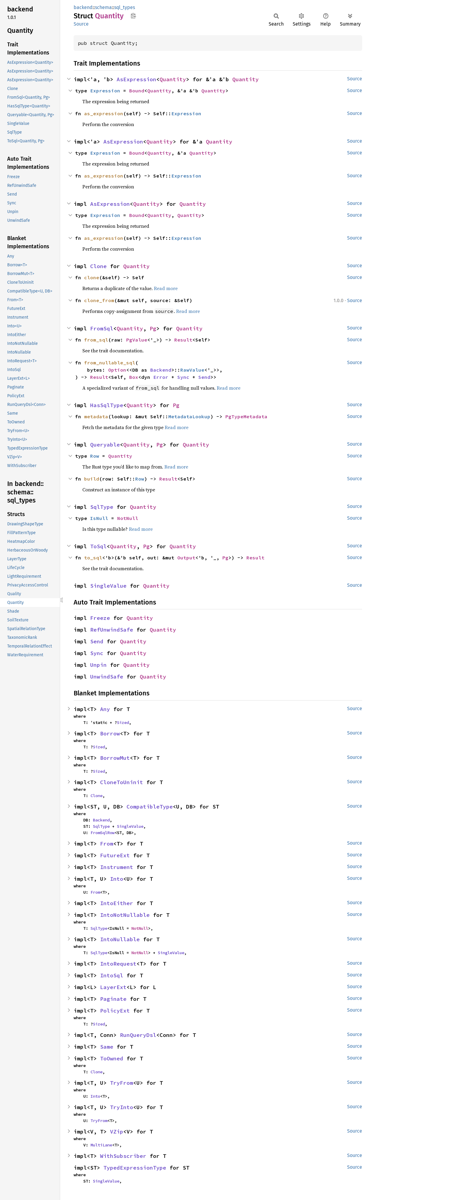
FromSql (101, 328)
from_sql (96, 340)
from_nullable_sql (109, 363)
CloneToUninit (121, 782)
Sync (183, 377)
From (106, 843)
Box (133, 377)
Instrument (116, 867)
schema (103, 7)
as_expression (103, 113)
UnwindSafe (106, 676)
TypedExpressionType (134, 1167)
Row (94, 456)
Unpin (98, 664)
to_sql (93, 558)
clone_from (99, 300)
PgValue (136, 340)
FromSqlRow (102, 832)
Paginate (113, 998)
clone (91, 277)
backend (83, 7)
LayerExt (113, 987)
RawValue (192, 370)
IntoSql (111, 975)
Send (204, 377)
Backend (160, 370)
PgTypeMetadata (246, 416)
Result (183, 340)
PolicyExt (115, 1010)
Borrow (110, 733)
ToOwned (111, 1058)
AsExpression (136, 79)
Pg (153, 328)
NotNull (127, 518)
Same (106, 1046)
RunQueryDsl (138, 1034)
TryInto (121, 1107)
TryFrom (121, 1082)
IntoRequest (118, 963)
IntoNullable (120, 939)
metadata (96, 416)
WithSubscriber (123, 1155)
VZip (116, 1131)
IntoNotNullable (125, 914)
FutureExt (115, 855)
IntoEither (116, 903)
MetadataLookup (189, 416)
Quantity (173, 79)
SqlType (101, 506)
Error (160, 377)
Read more (166, 288)
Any (105, 709)
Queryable (105, 444)
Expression (105, 91)
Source (81, 24)
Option (117, 370)
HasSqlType (106, 405)
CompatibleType (150, 806)
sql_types (124, 7)
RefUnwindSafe (111, 629)
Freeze (100, 617)
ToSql (98, 546)
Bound (136, 91)
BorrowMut (115, 757)
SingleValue (108, 585)
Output (186, 558)
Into (116, 878)
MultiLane (101, 1145)
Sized (123, 722)
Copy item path (133, 16)
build (91, 479)
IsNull (99, 518)
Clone (98, 266)
